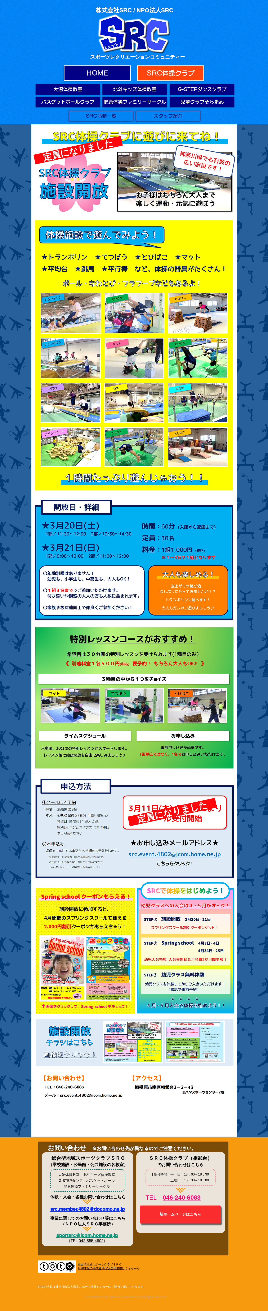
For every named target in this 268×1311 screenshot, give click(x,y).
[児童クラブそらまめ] (202, 102)
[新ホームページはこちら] (180, 1215)
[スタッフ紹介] (168, 116)
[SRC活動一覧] (101, 116)
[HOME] (97, 73)
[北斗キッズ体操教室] (134, 89)
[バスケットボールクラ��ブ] (68, 102)
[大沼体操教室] (68, 89)
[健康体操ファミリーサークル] (134, 102)
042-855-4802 (91, 1240)
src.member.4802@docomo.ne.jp (87, 1209)
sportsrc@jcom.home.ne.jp (87, 1235)
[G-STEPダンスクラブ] (202, 89)
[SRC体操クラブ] (170, 73)
